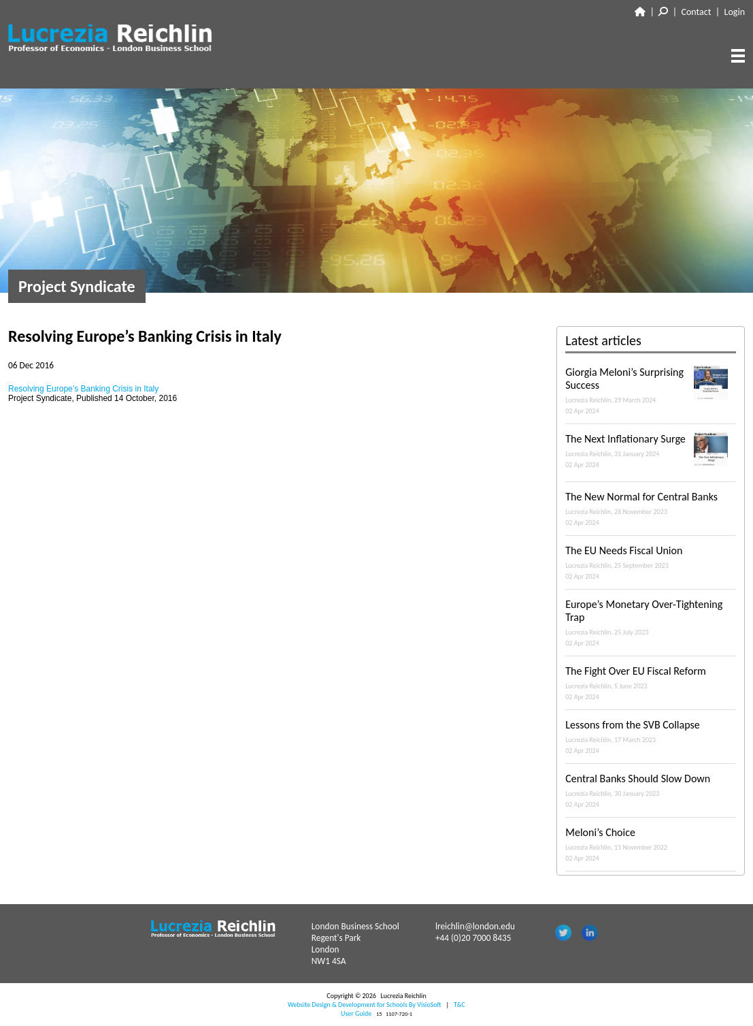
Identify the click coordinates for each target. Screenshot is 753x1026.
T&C (459, 1004)
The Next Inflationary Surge (650, 450)
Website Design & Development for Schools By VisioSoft (364, 1004)
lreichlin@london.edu (475, 926)
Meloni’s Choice (650, 844)
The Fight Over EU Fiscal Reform (650, 682)
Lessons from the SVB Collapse (650, 736)
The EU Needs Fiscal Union (650, 562)
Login (734, 12)
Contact (697, 12)
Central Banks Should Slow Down (650, 790)
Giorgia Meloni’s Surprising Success (650, 390)
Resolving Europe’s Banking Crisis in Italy (83, 389)
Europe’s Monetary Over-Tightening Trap (650, 622)
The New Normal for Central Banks (650, 508)
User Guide (356, 1013)
